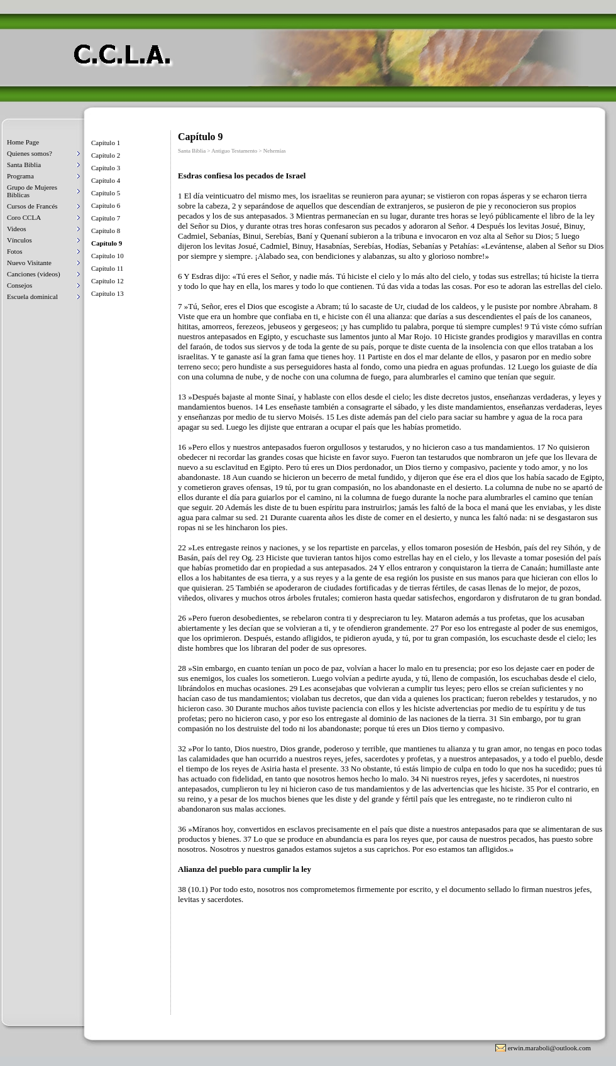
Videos (16, 228)
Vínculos (19, 240)
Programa (20, 176)
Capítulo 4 (105, 180)
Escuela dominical (32, 296)
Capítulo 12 (107, 281)
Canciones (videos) (33, 274)
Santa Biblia (24, 164)
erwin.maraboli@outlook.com (549, 1048)
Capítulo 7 (105, 218)
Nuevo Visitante (29, 262)
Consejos (19, 285)
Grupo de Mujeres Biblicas (32, 191)
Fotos (14, 251)
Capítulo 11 (107, 268)
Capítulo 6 (105, 205)
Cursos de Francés (32, 206)
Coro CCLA (24, 217)
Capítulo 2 (105, 155)
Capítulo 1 (105, 142)
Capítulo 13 (107, 293)
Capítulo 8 (105, 230)
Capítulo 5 (105, 193)
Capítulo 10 (107, 255)
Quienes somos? (29, 153)
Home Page (23, 142)
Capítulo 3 (105, 167)
